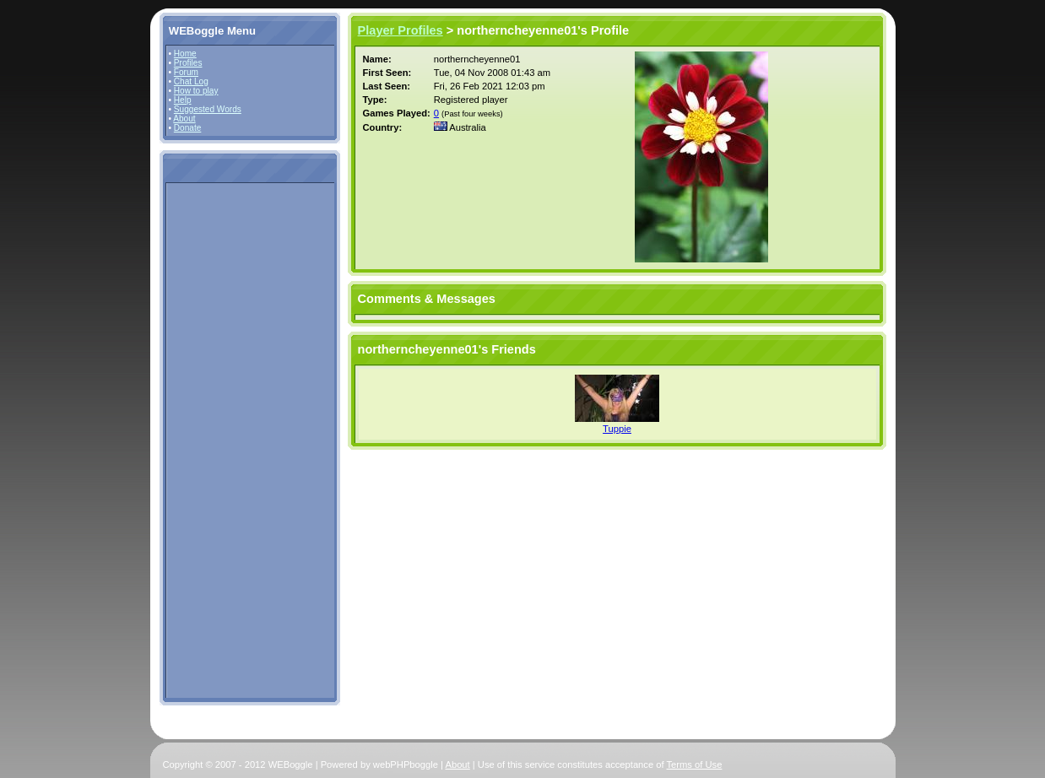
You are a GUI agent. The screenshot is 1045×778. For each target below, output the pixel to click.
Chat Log (191, 81)
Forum (186, 72)
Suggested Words (207, 109)
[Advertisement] (219, 439)
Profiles (188, 63)
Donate (188, 127)
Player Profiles (400, 30)
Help (183, 100)
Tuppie (617, 429)
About (184, 118)
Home (185, 53)
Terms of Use (695, 764)
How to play (196, 90)
